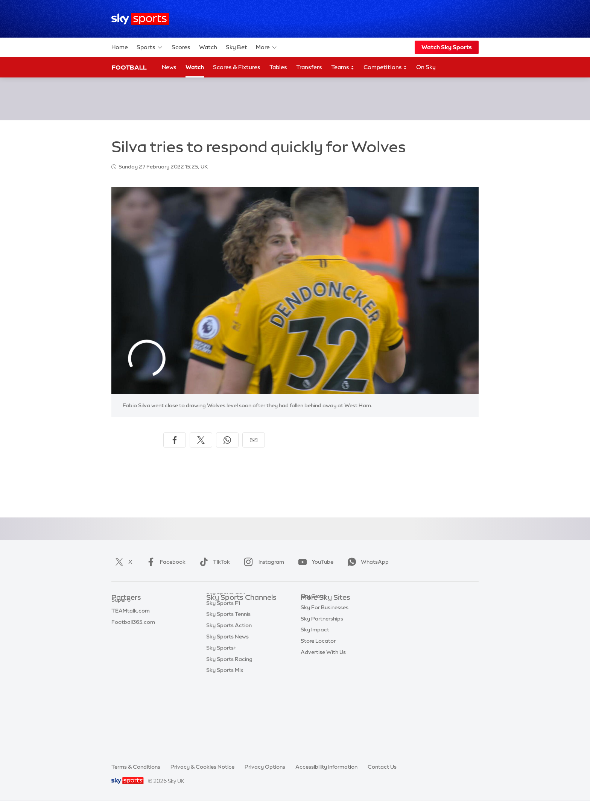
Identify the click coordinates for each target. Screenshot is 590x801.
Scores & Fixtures (236, 67)
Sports (150, 47)
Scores (181, 47)
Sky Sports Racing (229, 721)
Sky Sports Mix (224, 732)
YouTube (314, 562)
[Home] (140, 19)
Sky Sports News (227, 698)
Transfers (309, 67)
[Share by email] (253, 440)
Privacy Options (265, 766)
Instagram (262, 562)
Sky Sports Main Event (234, 609)
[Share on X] (201, 440)
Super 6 (121, 620)
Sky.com (312, 609)
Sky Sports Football (231, 631)
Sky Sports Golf (226, 654)
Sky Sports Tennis (228, 676)
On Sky (426, 67)
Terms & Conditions (135, 766)
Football (129, 67)
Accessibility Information (326, 766)
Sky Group (314, 642)
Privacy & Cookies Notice (202, 766)
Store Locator (318, 687)
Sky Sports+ (221, 710)
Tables (278, 67)
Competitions (385, 67)
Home (119, 47)
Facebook (164, 562)
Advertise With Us (323, 698)
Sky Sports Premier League (240, 620)
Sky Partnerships (322, 665)
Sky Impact (315, 676)
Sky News (313, 620)
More (266, 47)
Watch (208, 47)
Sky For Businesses (324, 654)
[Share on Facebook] (174, 440)
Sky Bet (236, 47)
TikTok (213, 562)
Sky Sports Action (229, 687)
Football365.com (133, 642)
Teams (342, 67)
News (169, 67)
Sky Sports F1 (223, 665)
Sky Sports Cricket (229, 642)
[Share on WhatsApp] (227, 440)
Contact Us (382, 766)
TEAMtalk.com (130, 631)
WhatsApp (366, 562)
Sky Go (310, 631)
